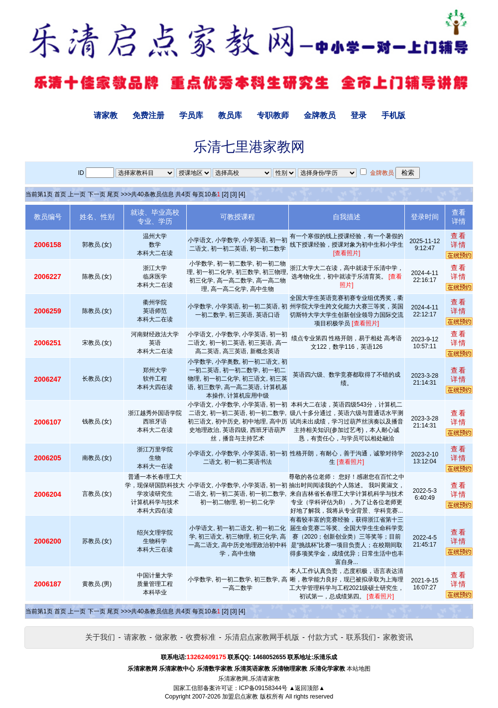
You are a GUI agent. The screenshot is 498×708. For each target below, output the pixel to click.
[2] (225, 194)
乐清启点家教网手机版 (262, 637)
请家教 (106, 115)
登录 (359, 115)
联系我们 (361, 637)
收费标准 (201, 637)
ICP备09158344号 (263, 688)
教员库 (230, 115)
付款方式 (323, 637)
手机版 (393, 115)
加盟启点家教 (240, 696)
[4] (242, 194)
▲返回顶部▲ (307, 688)
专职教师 (273, 115)
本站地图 (359, 668)
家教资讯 (398, 637)
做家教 (166, 637)
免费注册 (148, 115)
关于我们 (100, 637)
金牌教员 (320, 115)
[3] (233, 194)
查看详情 (459, 240)
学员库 (191, 115)
